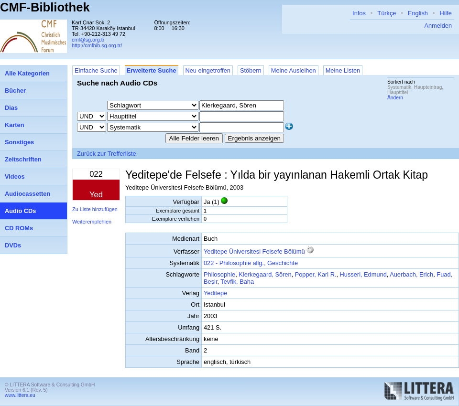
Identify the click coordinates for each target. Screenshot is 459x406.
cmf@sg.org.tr (88, 40)
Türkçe (386, 13)
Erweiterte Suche (151, 70)
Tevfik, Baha (237, 281)
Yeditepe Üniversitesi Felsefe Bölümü (254, 251)
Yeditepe (215, 293)
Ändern (395, 97)
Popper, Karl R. (316, 274)
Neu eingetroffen (208, 70)
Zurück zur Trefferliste (106, 153)
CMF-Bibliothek (45, 7)
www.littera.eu (20, 395)
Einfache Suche (96, 70)
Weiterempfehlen (91, 221)
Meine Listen (343, 70)
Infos (359, 13)
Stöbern (251, 70)
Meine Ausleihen (293, 70)
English (418, 13)
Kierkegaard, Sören (265, 274)
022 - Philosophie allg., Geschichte (251, 263)
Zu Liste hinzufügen (95, 209)
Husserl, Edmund (363, 274)
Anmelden (438, 25)
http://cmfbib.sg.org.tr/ (97, 45)
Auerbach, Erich (411, 274)
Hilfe (445, 13)
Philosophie (219, 274)
